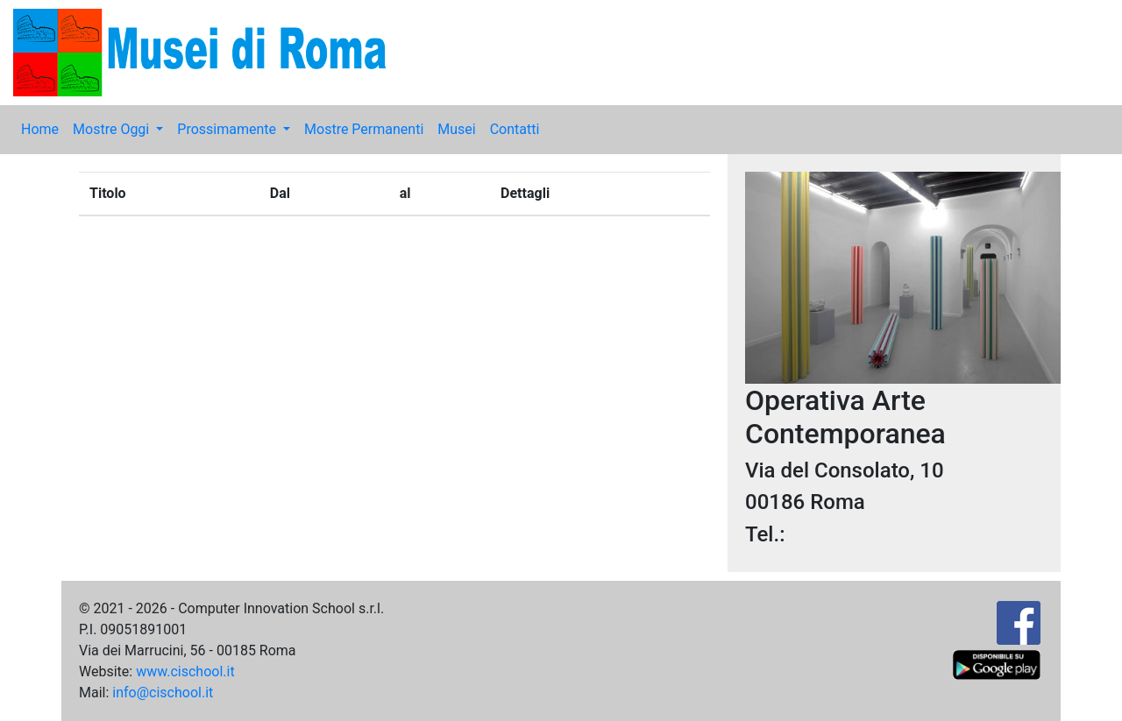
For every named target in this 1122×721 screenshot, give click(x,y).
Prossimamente (228, 129)
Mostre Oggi (113, 129)
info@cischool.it (162, 692)
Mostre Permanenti (363, 129)
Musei (456, 129)
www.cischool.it (185, 671)
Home (40, 129)
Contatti (515, 129)
